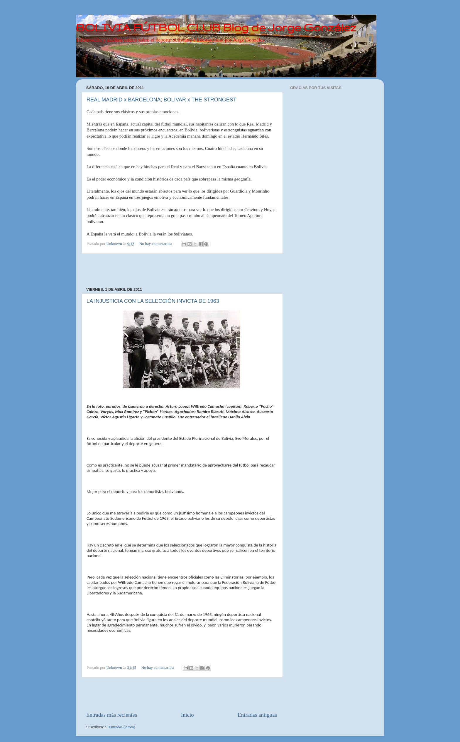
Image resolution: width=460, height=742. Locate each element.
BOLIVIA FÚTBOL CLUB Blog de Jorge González (216, 27)
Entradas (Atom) (122, 727)
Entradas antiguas (257, 715)
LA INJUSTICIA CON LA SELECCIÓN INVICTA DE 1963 (153, 301)
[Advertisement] (181, 270)
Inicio (187, 715)
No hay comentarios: (156, 243)
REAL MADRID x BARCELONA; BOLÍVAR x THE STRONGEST (161, 100)
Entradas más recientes (111, 715)
